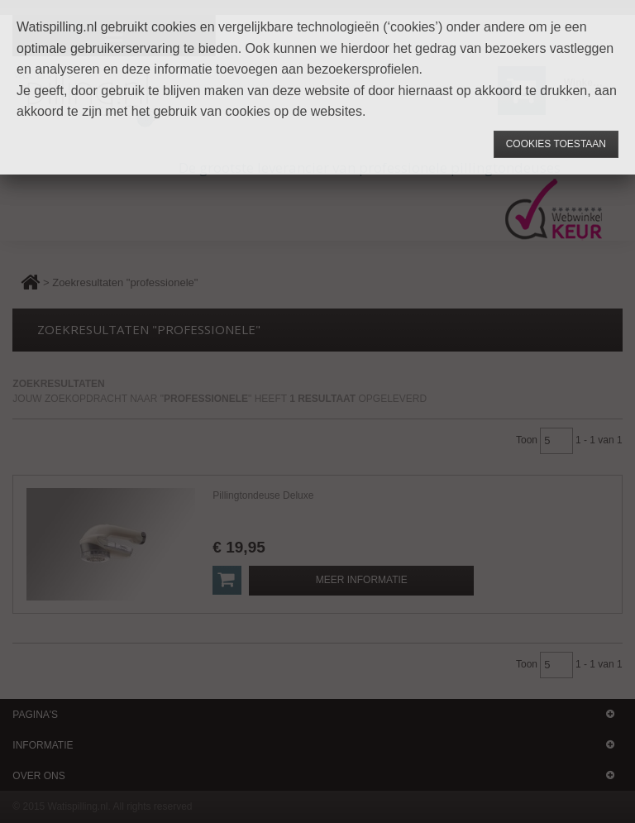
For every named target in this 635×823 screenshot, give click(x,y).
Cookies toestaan (556, 144)
